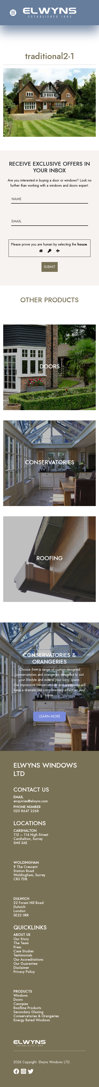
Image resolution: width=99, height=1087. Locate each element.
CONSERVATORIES (49, 462)
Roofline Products (27, 1007)
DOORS (50, 366)
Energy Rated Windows (31, 1020)
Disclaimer (21, 967)
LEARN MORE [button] (49, 716)
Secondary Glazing (28, 1012)
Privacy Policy (24, 971)
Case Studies (23, 951)
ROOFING (49, 558)
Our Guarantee (25, 963)
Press (17, 947)
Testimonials (22, 955)
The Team (21, 943)
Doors (18, 999)
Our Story (21, 939)
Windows (20, 995)
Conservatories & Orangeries (36, 1016)
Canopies (20, 1003)
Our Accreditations (28, 959)
